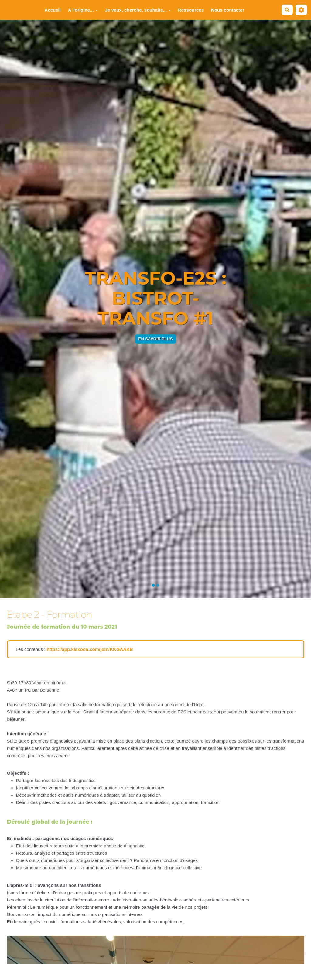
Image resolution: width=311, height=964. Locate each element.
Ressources (191, 9)
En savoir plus (155, 339)
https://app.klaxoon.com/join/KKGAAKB (89, 649)
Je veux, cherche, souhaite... (138, 9)
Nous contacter (227, 9)
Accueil (53, 9)
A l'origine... (83, 9)
